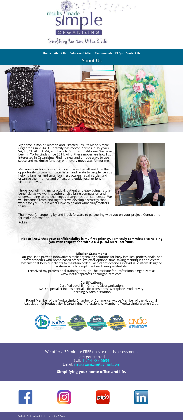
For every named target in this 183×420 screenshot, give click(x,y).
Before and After (80, 53)
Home (47, 53)
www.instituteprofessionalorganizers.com (91, 274)
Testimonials (103, 53)
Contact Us (133, 53)
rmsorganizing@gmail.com (97, 364)
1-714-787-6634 (95, 360)
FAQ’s (119, 53)
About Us (60, 53)
